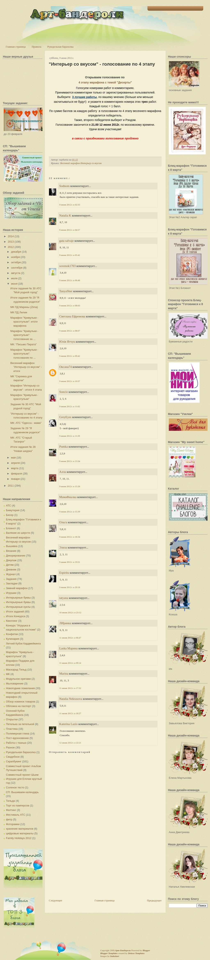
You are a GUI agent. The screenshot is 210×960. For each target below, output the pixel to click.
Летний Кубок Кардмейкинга (23, 643)
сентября (16, 267)
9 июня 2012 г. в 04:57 (69, 230)
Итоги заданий (15, 611)
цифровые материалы (20, 833)
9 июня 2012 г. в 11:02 (69, 406)
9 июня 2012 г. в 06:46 (69, 280)
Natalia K (65, 215)
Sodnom (64, 186)
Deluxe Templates (136, 953)
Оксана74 (65, 366)
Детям (10, 564)
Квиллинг (11, 620)
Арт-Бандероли (123, 950)
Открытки (12, 719)
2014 (11, 236)
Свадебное (13, 756)
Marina (63, 673)
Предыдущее (154, 900)
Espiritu (64, 572)
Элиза (63, 547)
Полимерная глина (17, 733)
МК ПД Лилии (18, 312)
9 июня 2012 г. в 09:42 (69, 356)
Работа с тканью (16, 742)
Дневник (11, 569)
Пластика (12, 728)
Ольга (63, 522)
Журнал (11, 574)
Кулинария (12, 638)
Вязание (11, 550)
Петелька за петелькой (20, 724)
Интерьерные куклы (18, 606)
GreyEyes (65, 417)
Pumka (63, 446)
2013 (11, 241)
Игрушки (11, 592)
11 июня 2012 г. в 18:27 (70, 713)
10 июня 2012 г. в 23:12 (70, 612)
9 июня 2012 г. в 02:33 (69, 204)
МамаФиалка (67, 497)
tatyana (63, 598)
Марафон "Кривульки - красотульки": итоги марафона (24, 321)
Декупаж (11, 560)
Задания (11, 578)
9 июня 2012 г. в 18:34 (69, 537)
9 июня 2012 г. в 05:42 (69, 255)
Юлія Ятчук (67, 341)
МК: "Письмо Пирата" (23, 344)
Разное (10, 747)
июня (14, 283)
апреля (15, 462)
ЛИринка (65, 623)
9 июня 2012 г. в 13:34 (69, 461)
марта (14, 468)
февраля (16, 473)
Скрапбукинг (13, 761)
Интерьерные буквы (18, 597)
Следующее (55, 900)
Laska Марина (68, 648)
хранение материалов (19, 828)
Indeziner (114, 956)
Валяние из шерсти (18, 532)
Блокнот (11, 528)
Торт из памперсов (17, 805)
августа (15, 273)
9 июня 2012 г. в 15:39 (69, 511)
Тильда (10, 800)
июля (14, 278)
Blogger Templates (109, 953)
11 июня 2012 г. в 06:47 (70, 637)
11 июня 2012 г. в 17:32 (70, 688)
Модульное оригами (18, 678)
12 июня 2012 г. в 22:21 (70, 742)
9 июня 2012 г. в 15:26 (69, 486)
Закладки (11, 583)
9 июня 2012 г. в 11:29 (69, 436)
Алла (62, 471)
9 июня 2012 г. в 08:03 (69, 305)
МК (8, 674)
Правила (36, 46)
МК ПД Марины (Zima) (24, 307)
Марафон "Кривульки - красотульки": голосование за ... (24, 335)
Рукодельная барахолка (60, 46)
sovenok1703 (67, 266)
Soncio (63, 391)
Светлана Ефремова (72, 316)
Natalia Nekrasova (70, 698)
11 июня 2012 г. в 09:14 (70, 663)
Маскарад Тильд (16, 669)
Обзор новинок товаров (20, 701)
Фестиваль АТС (15, 814)
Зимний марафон (16, 588)
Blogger (146, 950)
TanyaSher (65, 291)
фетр (9, 819)
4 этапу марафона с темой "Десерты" (105, 82)
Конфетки (12, 634)
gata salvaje (66, 240)
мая (13, 457)
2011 (11, 485)
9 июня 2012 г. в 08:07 (69, 331)
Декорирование (15, 555)
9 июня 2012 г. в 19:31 (69, 562)
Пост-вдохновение (17, 738)
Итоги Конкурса (15, 616)
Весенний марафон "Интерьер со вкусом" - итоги (26, 367)
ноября (15, 257)
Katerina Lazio (68, 724)
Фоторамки (12, 824)
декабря (16, 251)
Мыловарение (14, 683)
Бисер (10, 514)
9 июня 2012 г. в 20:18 (69, 587)
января (15, 478)
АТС (8, 505)
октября (16, 262)
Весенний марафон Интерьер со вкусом (81, 163)
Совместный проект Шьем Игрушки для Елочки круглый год (24, 778)
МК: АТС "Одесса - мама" (25, 422)
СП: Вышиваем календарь (22, 792)
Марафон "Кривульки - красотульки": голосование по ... (24, 353)
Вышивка (11, 546)
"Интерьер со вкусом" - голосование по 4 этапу (102, 64)
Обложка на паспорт (18, 706)
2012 (11, 247)
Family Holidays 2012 (18, 838)
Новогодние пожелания (20, 688)
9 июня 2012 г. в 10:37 (69, 381)
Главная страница (16, 46)
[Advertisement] (79, 869)
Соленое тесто (15, 787)
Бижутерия (12, 510)
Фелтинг (11, 810)
